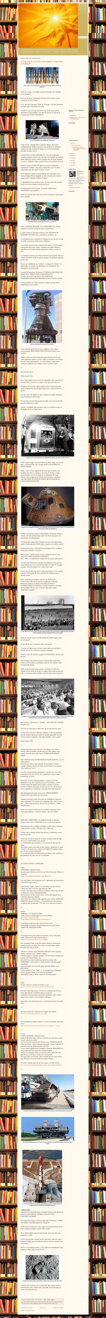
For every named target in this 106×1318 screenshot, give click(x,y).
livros (22, 1303)
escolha (39, 1301)
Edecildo (80, 171)
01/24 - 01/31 (75, 145)
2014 (72, 155)
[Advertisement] (77, 82)
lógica (25, 1303)
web (56, 1303)
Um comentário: (38, 1299)
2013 (72, 158)
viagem (53, 1303)
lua (28, 1303)
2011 (72, 162)
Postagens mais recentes (26, 1307)
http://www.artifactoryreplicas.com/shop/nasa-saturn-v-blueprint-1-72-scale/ (40, 1025)
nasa (43, 1303)
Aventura (32, 1301)
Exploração (43, 1301)
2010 (72, 165)
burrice (35, 1301)
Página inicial (42, 1307)
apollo (28, 1301)
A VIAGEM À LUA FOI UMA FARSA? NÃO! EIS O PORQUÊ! (78, 149)
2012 (72, 160)
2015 (72, 153)
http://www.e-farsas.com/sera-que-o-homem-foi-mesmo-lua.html (37, 986)
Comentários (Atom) (29, 1310)
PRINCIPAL (73, 115)
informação (56, 1301)
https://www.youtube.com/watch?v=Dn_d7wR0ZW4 (34, 939)
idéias (53, 1301)
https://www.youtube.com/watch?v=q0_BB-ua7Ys (36, 876)
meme (40, 1303)
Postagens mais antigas (58, 1307)
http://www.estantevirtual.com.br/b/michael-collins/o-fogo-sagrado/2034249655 (41, 1065)
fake (47, 1301)
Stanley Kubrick (47, 1303)
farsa (50, 1301)
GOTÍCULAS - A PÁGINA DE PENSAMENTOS (77, 118)
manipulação (35, 1303)
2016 (72, 143)
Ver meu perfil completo (74, 187)
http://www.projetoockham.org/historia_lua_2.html (34, 1013)
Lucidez (31, 1303)
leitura (61, 1301)
